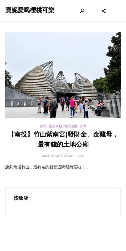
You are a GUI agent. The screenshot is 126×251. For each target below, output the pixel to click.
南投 (43, 126)
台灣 (82, 126)
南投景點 (55, 126)
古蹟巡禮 (70, 126)
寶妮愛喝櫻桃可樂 (29, 10)
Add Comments (72, 156)
